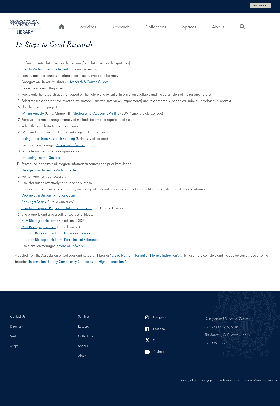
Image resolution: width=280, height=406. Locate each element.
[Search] (242, 26)
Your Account (260, 5)
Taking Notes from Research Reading (48, 138)
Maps (14, 346)
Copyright (207, 380)
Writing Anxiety (32, 113)
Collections (155, 26)
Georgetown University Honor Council (49, 195)
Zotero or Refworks (70, 144)
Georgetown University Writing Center (49, 170)
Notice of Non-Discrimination (261, 380)
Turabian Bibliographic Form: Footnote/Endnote (55, 233)
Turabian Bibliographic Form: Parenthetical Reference (59, 239)
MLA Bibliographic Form (38, 220)
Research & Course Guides (88, 81)
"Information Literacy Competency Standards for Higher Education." (77, 261)
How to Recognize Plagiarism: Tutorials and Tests (56, 207)
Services (88, 26)
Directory (16, 326)
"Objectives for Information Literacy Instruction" (144, 255)
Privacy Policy (188, 380)
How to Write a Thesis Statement (44, 69)
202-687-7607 (215, 343)
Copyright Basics (33, 201)
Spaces (189, 26)
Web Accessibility (229, 380)
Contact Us (17, 316)
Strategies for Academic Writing (96, 113)
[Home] (61, 26)
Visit (13, 336)
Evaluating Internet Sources (41, 157)
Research (121, 26)
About (218, 26)
